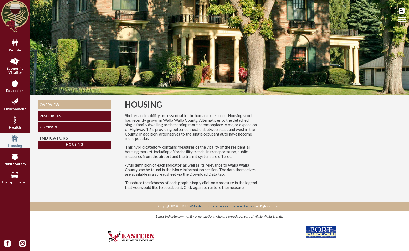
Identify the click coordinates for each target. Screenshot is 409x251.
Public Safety (15, 158)
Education (15, 85)
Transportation (14, 177)
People (15, 45)
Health (15, 122)
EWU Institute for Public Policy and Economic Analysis (221, 206)
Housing (15, 140)
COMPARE (49, 127)
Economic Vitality (15, 65)
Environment (15, 103)
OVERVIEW (49, 104)
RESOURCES (50, 116)
